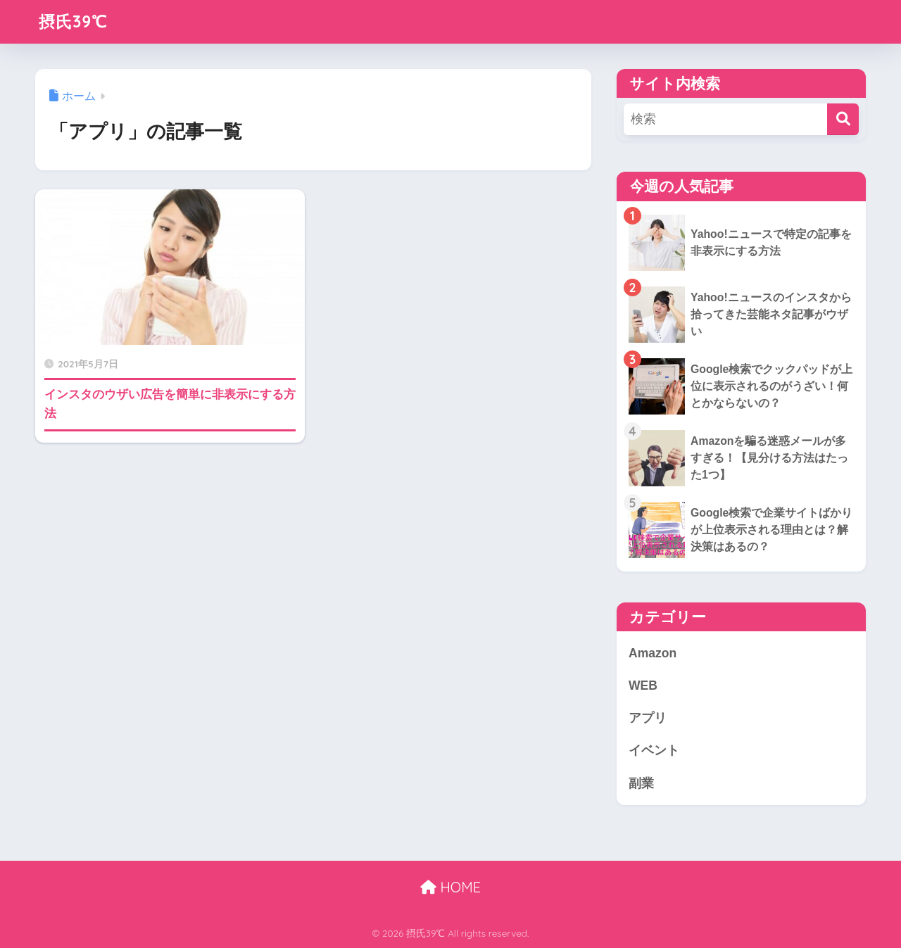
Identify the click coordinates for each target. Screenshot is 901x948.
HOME (450, 887)
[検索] (843, 119)
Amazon (652, 653)
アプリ (648, 718)
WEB (643, 685)
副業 (641, 783)
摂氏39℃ (73, 21)
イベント (654, 750)
